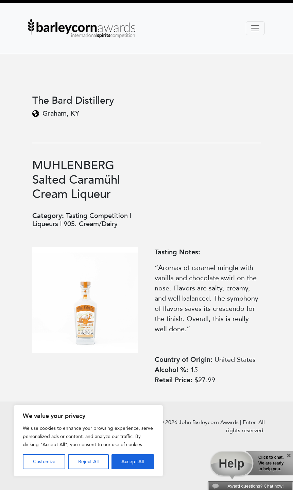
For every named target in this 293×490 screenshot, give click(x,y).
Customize (44, 461)
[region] (88, 440)
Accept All (132, 461)
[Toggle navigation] (255, 28)
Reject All (88, 461)
